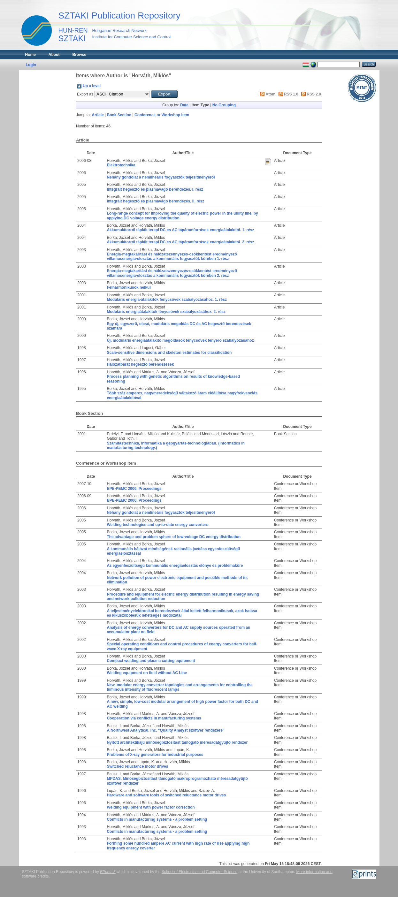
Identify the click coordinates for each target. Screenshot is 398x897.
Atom (271, 94)
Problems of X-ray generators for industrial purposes (155, 754)
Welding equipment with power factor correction (151, 807)
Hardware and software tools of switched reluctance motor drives (166, 795)
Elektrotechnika (121, 165)
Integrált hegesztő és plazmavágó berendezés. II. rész (155, 201)
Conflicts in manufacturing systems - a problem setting (157, 819)
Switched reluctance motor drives (137, 766)
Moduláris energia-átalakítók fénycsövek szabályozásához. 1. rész (167, 299)
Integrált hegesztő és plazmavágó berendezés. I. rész (155, 189)
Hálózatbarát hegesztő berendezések (140, 364)
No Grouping (224, 105)
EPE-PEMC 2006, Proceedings (134, 488)
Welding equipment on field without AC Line (147, 673)
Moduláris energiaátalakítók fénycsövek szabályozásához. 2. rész (166, 311)
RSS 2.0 (314, 94)
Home (30, 54)
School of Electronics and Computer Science (199, 872)
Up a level (92, 86)
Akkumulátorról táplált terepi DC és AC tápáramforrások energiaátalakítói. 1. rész (180, 230)
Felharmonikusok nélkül (128, 287)
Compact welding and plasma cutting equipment (151, 660)
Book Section (119, 115)
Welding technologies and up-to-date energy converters (157, 524)
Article (97, 115)
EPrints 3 (108, 872)
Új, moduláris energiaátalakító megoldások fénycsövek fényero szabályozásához (180, 340)
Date (184, 105)
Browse (79, 54)
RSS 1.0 (291, 94)
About (54, 54)
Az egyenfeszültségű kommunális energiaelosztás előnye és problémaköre (175, 565)
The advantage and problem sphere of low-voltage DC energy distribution (174, 537)
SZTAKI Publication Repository (119, 15)
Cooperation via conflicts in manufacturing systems (154, 718)
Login (31, 65)
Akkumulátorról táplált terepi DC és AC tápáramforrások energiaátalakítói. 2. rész (180, 242)
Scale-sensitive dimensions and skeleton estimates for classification (169, 352)
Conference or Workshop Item (161, 115)
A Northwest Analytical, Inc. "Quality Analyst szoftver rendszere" (165, 730)
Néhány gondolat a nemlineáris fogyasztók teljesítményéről (161, 177)
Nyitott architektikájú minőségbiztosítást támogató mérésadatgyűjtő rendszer (177, 742)
